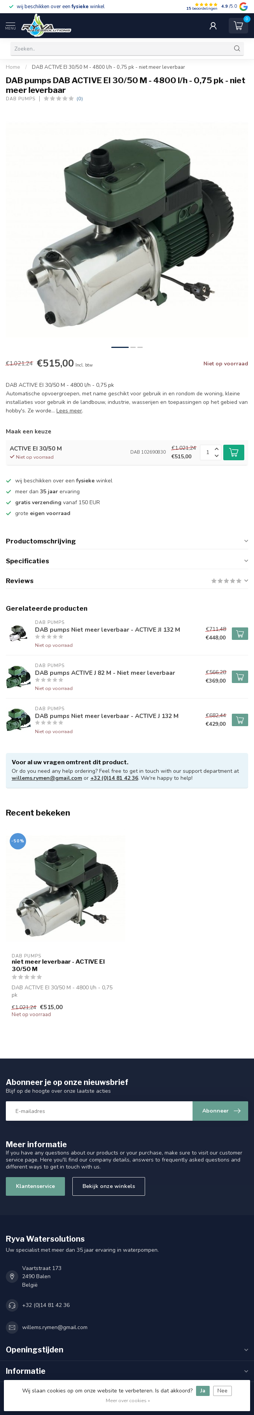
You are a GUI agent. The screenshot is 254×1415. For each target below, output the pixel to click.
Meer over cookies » (128, 1400)
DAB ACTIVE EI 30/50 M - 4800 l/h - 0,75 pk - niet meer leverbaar (108, 67)
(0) (80, 98)
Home (13, 67)
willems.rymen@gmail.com (47, 778)
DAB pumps (20, 99)
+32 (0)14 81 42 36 (114, 778)
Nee (222, 1390)
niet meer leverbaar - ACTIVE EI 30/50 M (58, 965)
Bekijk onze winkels (108, 1186)
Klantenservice (35, 1186)
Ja (202, 1390)
